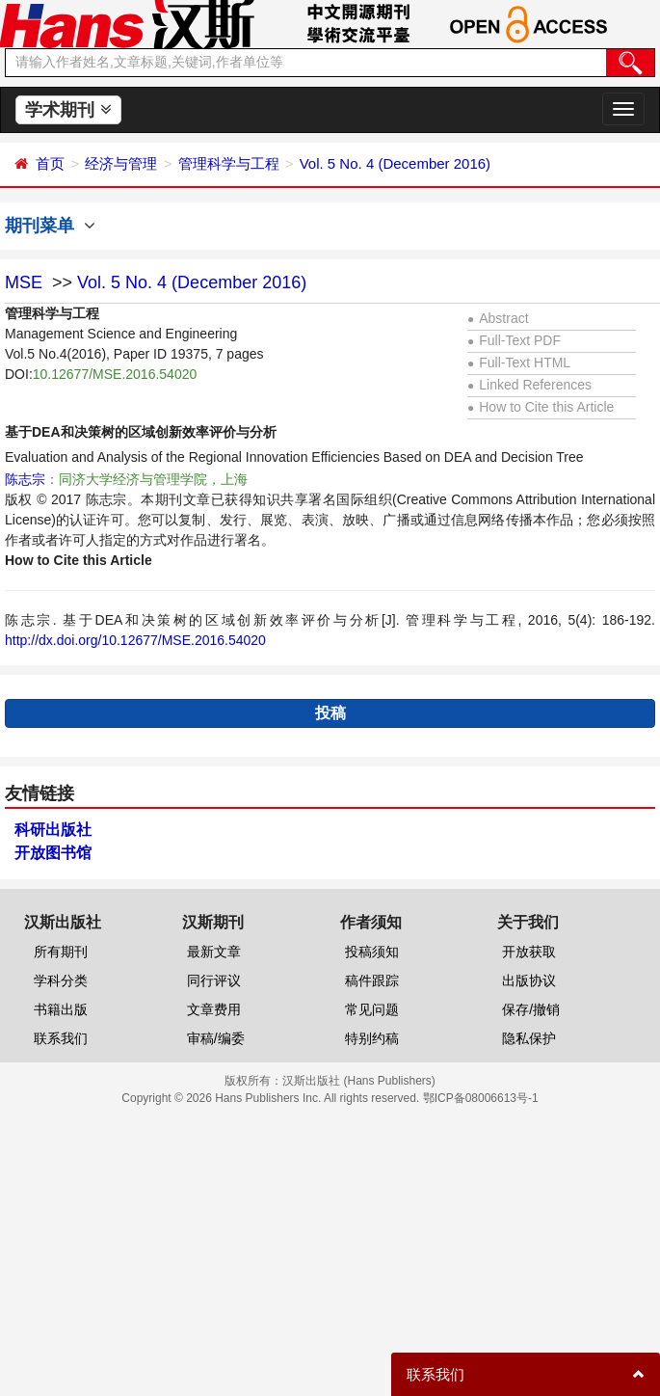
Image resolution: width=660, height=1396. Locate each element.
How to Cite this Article (540, 407)
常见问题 (372, 1009)
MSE (23, 282)
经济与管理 (121, 163)
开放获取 (529, 951)
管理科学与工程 (228, 163)
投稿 (330, 713)
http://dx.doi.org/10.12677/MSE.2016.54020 (135, 640)
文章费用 (214, 1009)
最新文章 (214, 951)
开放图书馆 (53, 853)
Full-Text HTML (518, 362)
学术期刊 (68, 110)
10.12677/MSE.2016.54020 (115, 374)
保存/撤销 (531, 1009)
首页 (50, 163)
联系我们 (61, 1038)
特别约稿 (372, 1038)
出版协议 (529, 980)
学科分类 (61, 980)
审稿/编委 (216, 1038)
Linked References (529, 384)
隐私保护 (529, 1038)
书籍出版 (61, 1009)
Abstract (498, 318)
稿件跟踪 (372, 980)
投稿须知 (372, 951)
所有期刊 (61, 951)
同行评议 (214, 980)
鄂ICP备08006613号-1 (481, 1098)
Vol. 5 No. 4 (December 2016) (395, 163)
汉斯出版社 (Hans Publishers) (359, 1080)
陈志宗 (25, 479)
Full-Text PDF (514, 340)
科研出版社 (53, 829)
